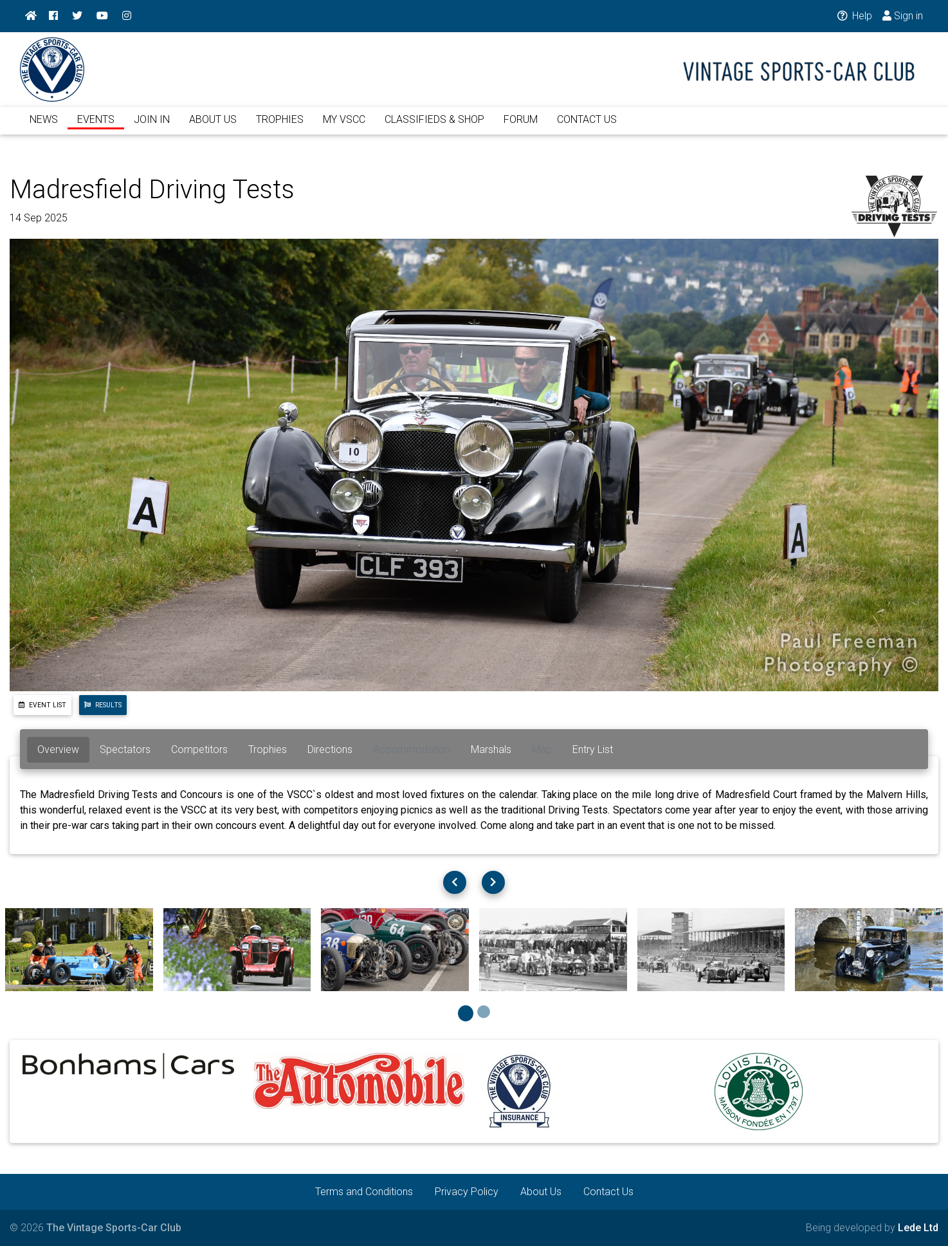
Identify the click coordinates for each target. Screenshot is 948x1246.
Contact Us (608, 1192)
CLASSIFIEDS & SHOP (434, 127)
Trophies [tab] (267, 749)
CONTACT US (587, 127)
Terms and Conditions (364, 1192)
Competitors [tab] (199, 749)
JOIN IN (152, 127)
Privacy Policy (466, 1192)
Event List (42, 705)
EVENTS (95, 127)
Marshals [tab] (491, 749)
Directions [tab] (329, 749)
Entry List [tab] (592, 749)
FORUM (521, 127)
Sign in (902, 16)
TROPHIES (280, 127)
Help (853, 16)
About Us (540, 1192)
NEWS (44, 127)
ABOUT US (213, 127)
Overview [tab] (58, 749)
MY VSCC (344, 127)
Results (103, 705)
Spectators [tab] (125, 749)
